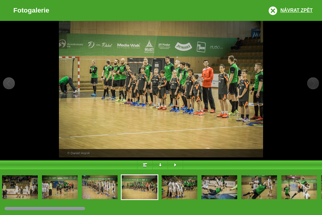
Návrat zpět (296, 10)
